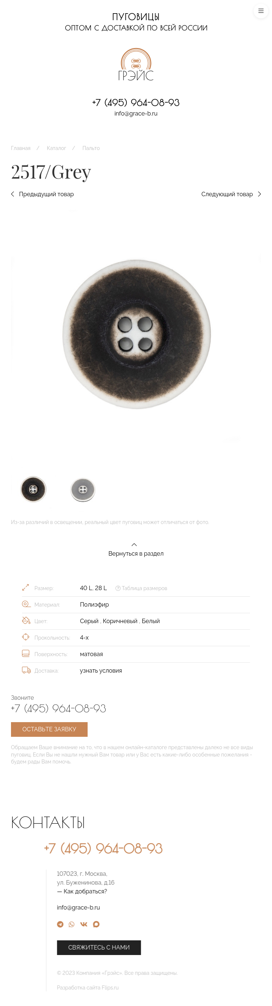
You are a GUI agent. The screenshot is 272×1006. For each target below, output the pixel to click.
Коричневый (121, 621)
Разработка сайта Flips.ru (146, 988)
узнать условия (101, 670)
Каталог (56, 148)
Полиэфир (94, 604)
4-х (84, 637)
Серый (90, 621)
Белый (151, 621)
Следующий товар (231, 194)
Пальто (91, 148)
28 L (101, 588)
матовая (91, 654)
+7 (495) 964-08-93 (136, 103)
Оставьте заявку (49, 729)
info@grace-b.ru (136, 113)
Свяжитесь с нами (157, 947)
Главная (20, 148)
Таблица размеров (141, 588)
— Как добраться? (140, 891)
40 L (86, 588)
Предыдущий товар (42, 194)
